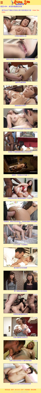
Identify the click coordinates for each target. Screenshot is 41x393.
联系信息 (7, 389)
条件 (12, 389)
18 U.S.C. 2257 (19, 389)
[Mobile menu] (1, 2)
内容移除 (27, 389)
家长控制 (33, 389)
